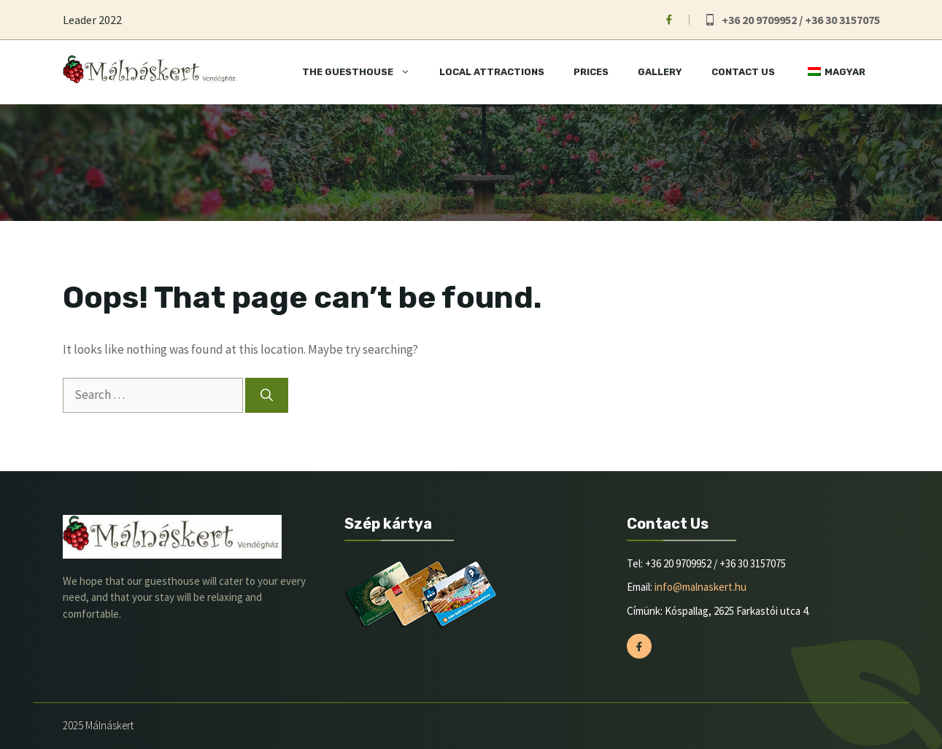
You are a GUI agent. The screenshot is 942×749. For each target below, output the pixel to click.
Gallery (660, 71)
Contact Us (743, 71)
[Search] (266, 395)
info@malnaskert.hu (700, 587)
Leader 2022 (92, 19)
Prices (591, 71)
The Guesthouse (363, 72)
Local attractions (491, 71)
